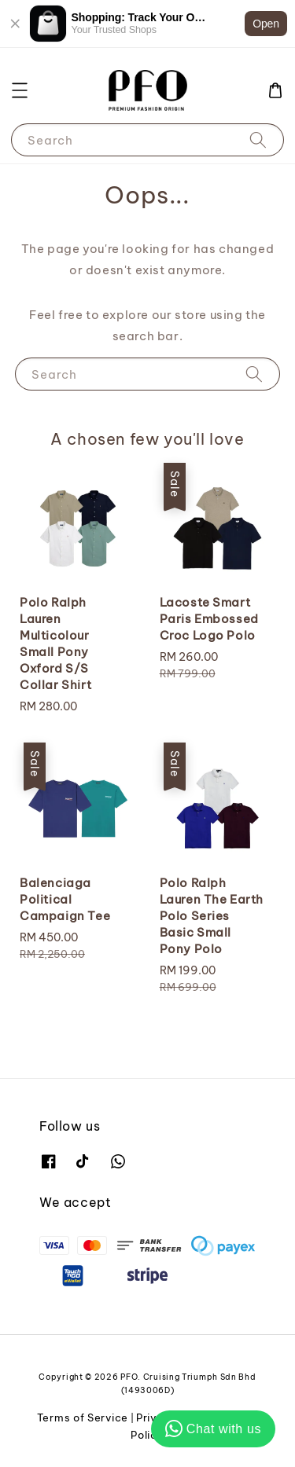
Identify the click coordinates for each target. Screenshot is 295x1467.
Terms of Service (82, 1417)
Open (266, 23)
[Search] (258, 139)
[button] (19, 90)
